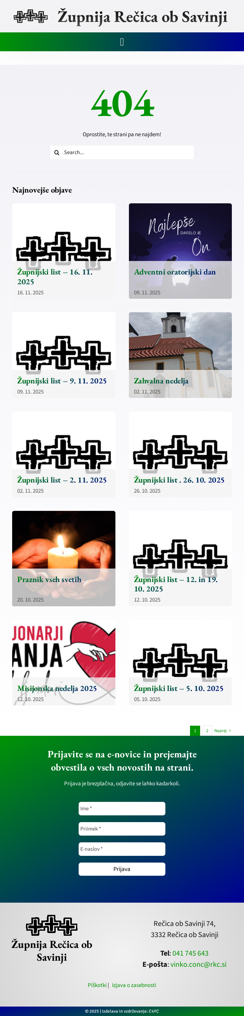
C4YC (154, 1011)
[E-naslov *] (122, 849)
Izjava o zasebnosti (134, 985)
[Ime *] (122, 808)
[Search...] (122, 152)
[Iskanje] (57, 152)
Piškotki (97, 985)
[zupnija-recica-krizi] (30, 11)
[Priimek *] (122, 829)
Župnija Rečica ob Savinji (142, 16)
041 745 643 (190, 953)
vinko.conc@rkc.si (198, 964)
